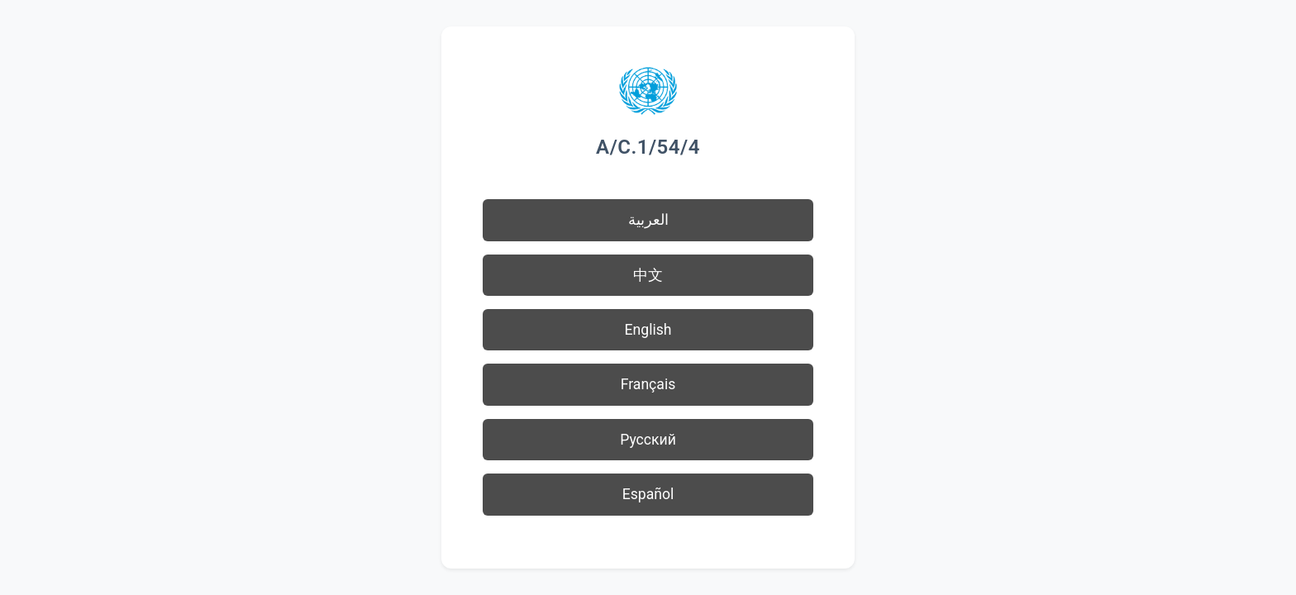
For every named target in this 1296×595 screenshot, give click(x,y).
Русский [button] (648, 439)
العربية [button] (648, 220)
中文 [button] (648, 275)
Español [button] (648, 494)
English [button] (648, 329)
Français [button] (648, 384)
